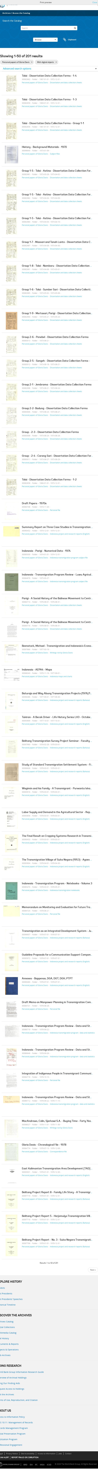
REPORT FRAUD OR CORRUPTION (24, 1457)
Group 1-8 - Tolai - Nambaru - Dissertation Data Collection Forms (60, 266)
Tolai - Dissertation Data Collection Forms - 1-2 (49, 480)
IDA (31, 1464)
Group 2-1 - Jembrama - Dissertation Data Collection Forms (56, 384)
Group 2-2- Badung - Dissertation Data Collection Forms (55, 408)
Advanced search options (17, 68)
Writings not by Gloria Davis (61, 652)
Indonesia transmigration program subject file (69, 557)
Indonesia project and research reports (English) (70, 534)
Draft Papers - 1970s (34, 503)
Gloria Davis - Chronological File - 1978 (44, 1145)
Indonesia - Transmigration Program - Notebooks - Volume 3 (57, 883)
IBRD (25, 1464)
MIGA (42, 1464)
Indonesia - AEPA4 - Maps (37, 670)
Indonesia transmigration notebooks (65, 890)
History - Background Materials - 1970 (44, 147)
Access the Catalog (21, 13)
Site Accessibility (27, 1453)
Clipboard (68, 40)
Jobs (60, 1453)
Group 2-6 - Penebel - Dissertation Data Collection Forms (55, 337)
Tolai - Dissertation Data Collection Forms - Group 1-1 (53, 123)
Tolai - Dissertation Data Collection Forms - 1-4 (49, 76)
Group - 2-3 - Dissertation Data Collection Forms (50, 432)
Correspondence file (58, 1151)
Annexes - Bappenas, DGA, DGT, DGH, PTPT (47, 978)
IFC (36, 1464)
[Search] (49, 28)
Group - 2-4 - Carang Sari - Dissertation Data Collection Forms (58, 456)
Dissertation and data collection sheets (66, 82)
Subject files (55, 154)
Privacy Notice (12, 1453)
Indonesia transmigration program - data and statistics (72, 1033)
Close (94, 2)
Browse (45, 39)
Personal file (55, 510)
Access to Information (46, 1453)
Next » (93, 1269)
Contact (68, 1453)
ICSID (49, 1464)
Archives (7, 13)
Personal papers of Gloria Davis (35, 82)
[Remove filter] (31, 62)
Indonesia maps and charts (61, 676)
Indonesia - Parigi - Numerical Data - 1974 (46, 551)
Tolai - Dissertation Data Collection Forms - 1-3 (49, 99)
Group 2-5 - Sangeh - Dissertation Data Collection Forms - (56, 361)
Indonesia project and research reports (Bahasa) (70, 700)
